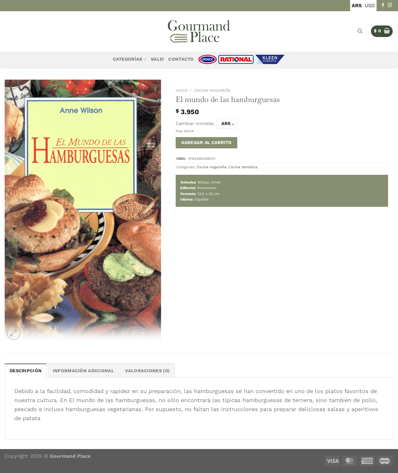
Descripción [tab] (26, 370)
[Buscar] (360, 31)
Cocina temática (243, 167)
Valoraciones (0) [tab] (147, 370)
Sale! (157, 59)
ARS (357, 5)
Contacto (181, 59)
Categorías (129, 59)
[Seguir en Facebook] (383, 5)
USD (370, 5)
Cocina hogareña (212, 90)
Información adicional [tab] (83, 370)
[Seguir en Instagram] (390, 5)
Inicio (181, 90)
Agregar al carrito (206, 142)
